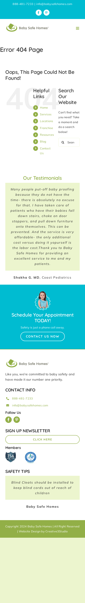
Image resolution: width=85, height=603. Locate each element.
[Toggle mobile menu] (78, 28)
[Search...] (69, 142)
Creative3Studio (56, 531)
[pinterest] (16, 419)
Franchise (46, 128)
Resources (47, 134)
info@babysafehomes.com (54, 4)
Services (45, 114)
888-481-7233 (22, 398)
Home (44, 107)
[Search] (62, 142)
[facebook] (8, 419)
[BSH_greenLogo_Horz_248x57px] (27, 359)
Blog (43, 141)
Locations (46, 121)
